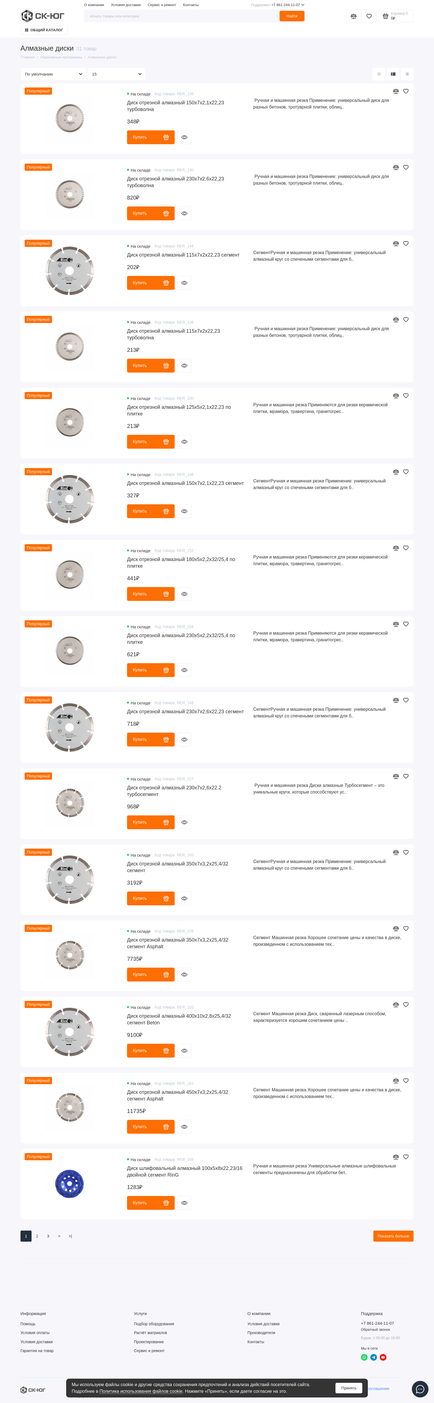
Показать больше (393, 1236)
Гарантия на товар (37, 1350)
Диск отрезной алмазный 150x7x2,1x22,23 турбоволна (175, 106)
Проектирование (149, 1342)
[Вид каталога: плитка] (379, 74)
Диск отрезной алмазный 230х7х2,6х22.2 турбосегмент (174, 791)
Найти (292, 16)
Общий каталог (44, 30)
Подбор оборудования (154, 1324)
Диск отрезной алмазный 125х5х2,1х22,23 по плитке (179, 410)
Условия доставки (126, 5)
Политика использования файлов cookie (140, 1391)
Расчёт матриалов (150, 1332)
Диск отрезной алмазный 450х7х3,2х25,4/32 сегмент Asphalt (177, 1095)
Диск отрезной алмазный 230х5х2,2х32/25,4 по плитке (181, 639)
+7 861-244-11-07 (277, 5)
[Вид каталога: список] (393, 74)
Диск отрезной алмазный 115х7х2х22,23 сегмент (183, 255)
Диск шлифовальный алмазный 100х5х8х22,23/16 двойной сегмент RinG (184, 1172)
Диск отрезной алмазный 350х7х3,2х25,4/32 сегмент (177, 867)
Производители (261, 1332)
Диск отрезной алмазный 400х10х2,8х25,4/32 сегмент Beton (179, 1019)
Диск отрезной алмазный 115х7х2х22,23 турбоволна (173, 334)
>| (70, 1236)
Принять (348, 1388)
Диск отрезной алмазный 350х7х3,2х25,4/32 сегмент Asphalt (177, 943)
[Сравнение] (353, 16)
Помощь (27, 1324)
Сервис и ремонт (162, 5)
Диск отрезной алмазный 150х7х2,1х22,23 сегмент (185, 483)
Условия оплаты (35, 1332)
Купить (151, 137)
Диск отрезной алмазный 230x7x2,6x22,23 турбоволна (175, 182)
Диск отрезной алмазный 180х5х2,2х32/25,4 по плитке (181, 563)
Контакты (190, 5)
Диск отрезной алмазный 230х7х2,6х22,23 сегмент (185, 711)
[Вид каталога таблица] (407, 74)
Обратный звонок (375, 1329)
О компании (94, 5)
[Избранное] (369, 16)
